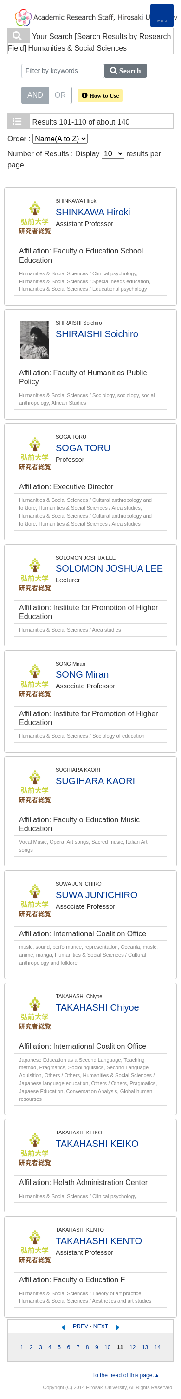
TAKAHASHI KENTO (99, 1241)
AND (35, 94)
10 (107, 1347)
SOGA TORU (83, 448)
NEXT (100, 1326)
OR (60, 94)
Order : (47, 139)
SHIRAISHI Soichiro (97, 334)
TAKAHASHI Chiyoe (97, 1007)
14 (158, 1347)
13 (145, 1347)
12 (132, 1347)
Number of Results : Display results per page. (84, 159)
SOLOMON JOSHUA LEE (109, 568)
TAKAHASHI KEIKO (97, 1144)
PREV (80, 1326)
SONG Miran (82, 674)
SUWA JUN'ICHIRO (96, 895)
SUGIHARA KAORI (95, 781)
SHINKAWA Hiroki (93, 212)
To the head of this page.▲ (126, 1375)
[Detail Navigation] (162, 15)
